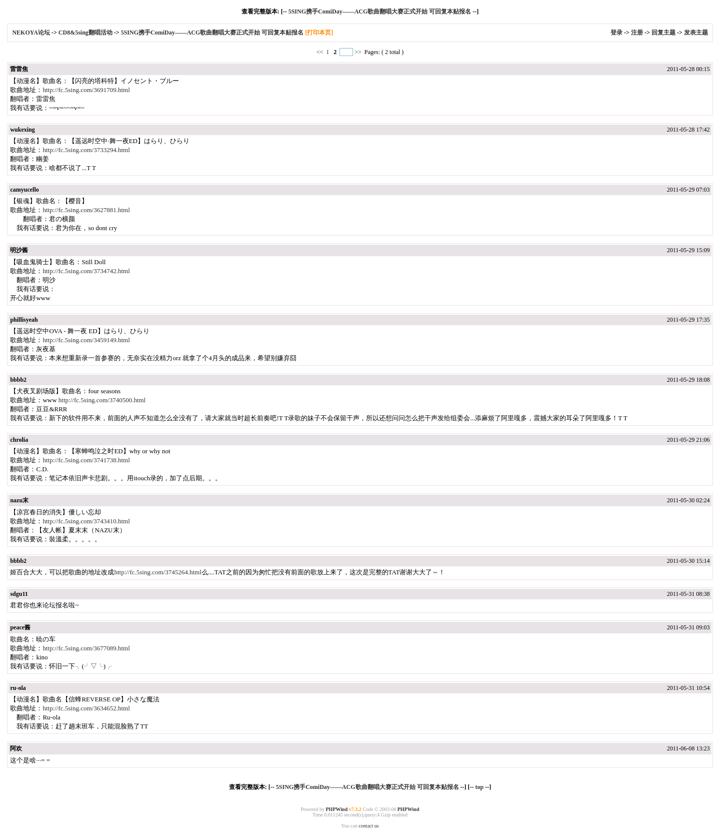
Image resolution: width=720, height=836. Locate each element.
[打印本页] (319, 32)
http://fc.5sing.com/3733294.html (86, 150)
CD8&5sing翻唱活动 (85, 32)
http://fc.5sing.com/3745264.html (157, 572)
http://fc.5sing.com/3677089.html (86, 648)
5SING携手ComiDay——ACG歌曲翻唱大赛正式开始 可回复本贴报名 (380, 11)
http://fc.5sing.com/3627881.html (86, 210)
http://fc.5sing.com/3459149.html (86, 340)
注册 (637, 32)
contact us (368, 825)
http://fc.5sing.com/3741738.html (86, 460)
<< (320, 52)
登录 (616, 32)
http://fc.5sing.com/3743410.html (86, 521)
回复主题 (664, 32)
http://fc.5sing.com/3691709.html (86, 90)
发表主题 (696, 32)
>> (358, 52)
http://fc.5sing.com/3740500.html (102, 400)
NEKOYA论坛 (32, 32)
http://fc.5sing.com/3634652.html (86, 708)
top (479, 786)
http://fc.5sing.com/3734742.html (86, 271)
